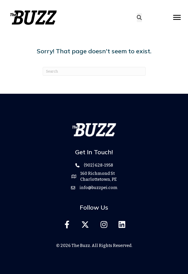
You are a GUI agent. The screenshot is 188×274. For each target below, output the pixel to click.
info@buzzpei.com (98, 187)
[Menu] (177, 17)
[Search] (94, 71)
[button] (67, 224)
